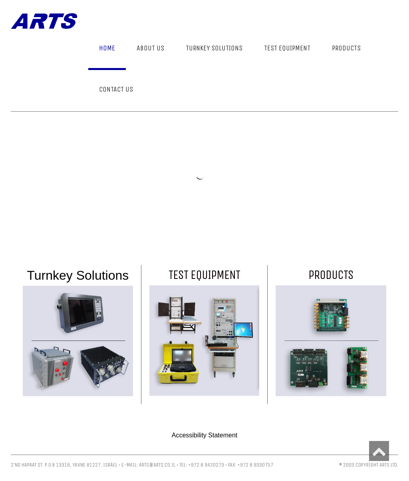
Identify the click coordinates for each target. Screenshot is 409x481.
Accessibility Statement (205, 435)
